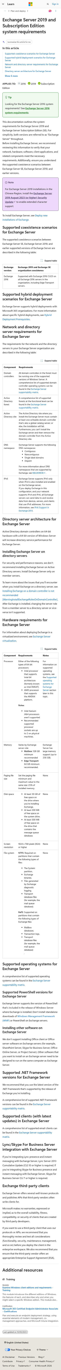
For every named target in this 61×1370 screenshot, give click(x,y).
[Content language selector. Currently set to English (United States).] (16, 1342)
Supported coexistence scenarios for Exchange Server (30, 53)
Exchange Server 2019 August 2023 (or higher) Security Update (28, 197)
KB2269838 (37, 472)
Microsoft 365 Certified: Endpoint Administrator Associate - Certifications (30, 1310)
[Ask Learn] (50, 11)
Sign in (55, 3)
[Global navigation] (3, 4)
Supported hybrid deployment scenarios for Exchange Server (30, 59)
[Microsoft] (31, 4)
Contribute (7, 1361)
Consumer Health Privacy (41, 1361)
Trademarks (23, 1365)
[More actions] (56, 11)
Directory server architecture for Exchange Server (28, 71)
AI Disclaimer (8, 1357)
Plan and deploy (18, 10)
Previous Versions (26, 1357)
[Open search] (48, 4)
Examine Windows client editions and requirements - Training (27, 1289)
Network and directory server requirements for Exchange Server (31, 65)
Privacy (19, 1361)
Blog (40, 1357)
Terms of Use (8, 1365)
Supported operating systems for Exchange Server (49, 683)
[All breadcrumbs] (5, 11)
